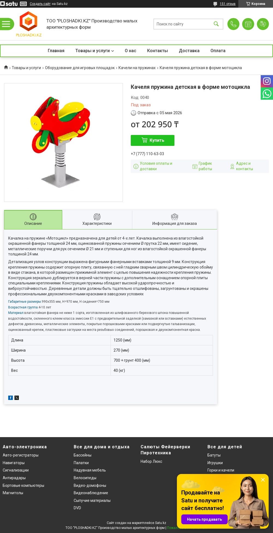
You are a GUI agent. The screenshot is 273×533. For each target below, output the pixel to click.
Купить (157, 140)
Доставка (189, 50)
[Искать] (216, 24)
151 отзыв (228, 4)
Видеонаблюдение (91, 493)
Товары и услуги (92, 50)
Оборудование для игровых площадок (80, 68)
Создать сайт (40, 4)
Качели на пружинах (137, 68)
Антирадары (14, 478)
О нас (130, 50)
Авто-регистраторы (20, 455)
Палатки (81, 463)
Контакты (157, 50)
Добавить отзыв (263, 24)
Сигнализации (16, 470)
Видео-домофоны (90, 485)
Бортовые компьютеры (23, 485)
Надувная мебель (90, 470)
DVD (77, 508)
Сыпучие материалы (92, 500)
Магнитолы (13, 493)
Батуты (214, 455)
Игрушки (215, 463)
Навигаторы (14, 463)
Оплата (217, 50)
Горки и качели (220, 470)
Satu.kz (160, 523)
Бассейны (82, 455)
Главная (56, 50)
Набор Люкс (151, 461)
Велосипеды (85, 478)
